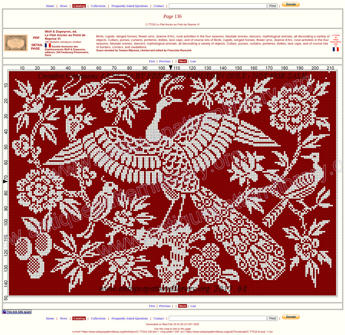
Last (193, 61)
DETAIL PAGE (36, 46)
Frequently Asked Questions (130, 6)
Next (182, 61)
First (152, 61)
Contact (158, 6)
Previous (165, 61)
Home (50, 6)
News (63, 6)
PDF (36, 38)
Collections (98, 6)
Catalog (79, 6)
